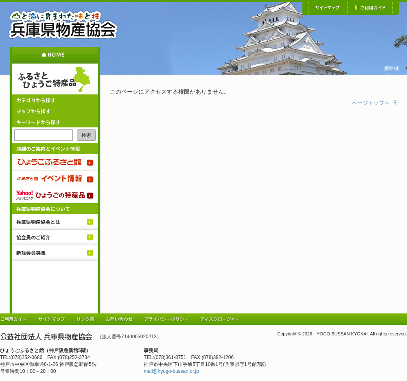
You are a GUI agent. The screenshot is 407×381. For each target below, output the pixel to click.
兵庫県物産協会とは (38, 221)
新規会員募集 (31, 252)
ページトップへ (375, 103)
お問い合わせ (119, 318)
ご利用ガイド (370, 8)
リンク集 (85, 318)
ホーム (55, 54)
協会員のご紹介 (33, 237)
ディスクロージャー (220, 318)
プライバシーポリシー (166, 318)
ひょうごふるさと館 (55, 162)
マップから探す (33, 110)
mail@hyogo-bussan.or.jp (171, 371)
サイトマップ (328, 8)
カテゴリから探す (35, 99)
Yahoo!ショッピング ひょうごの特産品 (55, 195)
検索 (86, 135)
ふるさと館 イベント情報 (55, 179)
